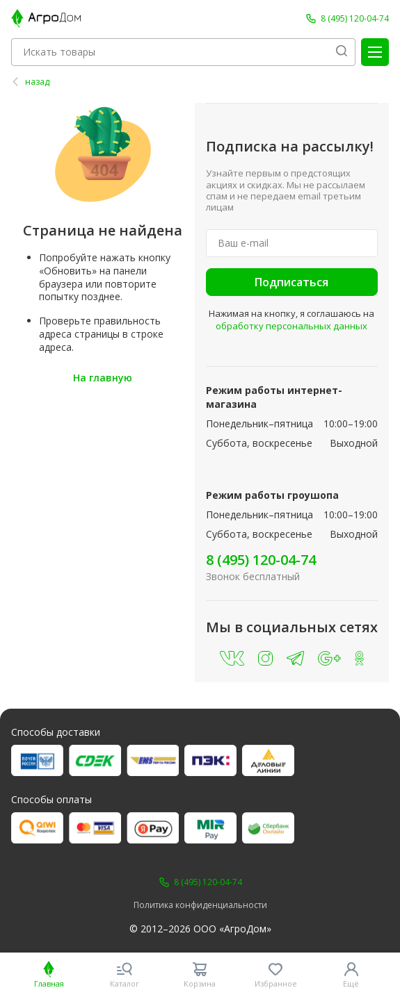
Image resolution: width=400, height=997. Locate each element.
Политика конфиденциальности (200, 905)
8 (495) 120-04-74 (261, 560)
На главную (102, 377)
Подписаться (291, 282)
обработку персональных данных (291, 326)
